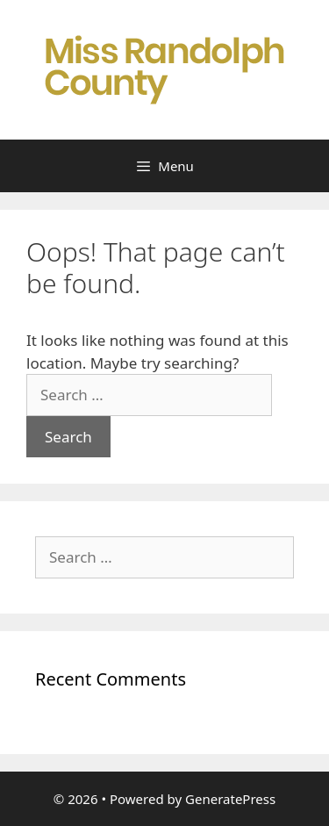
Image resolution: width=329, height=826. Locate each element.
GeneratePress (230, 799)
